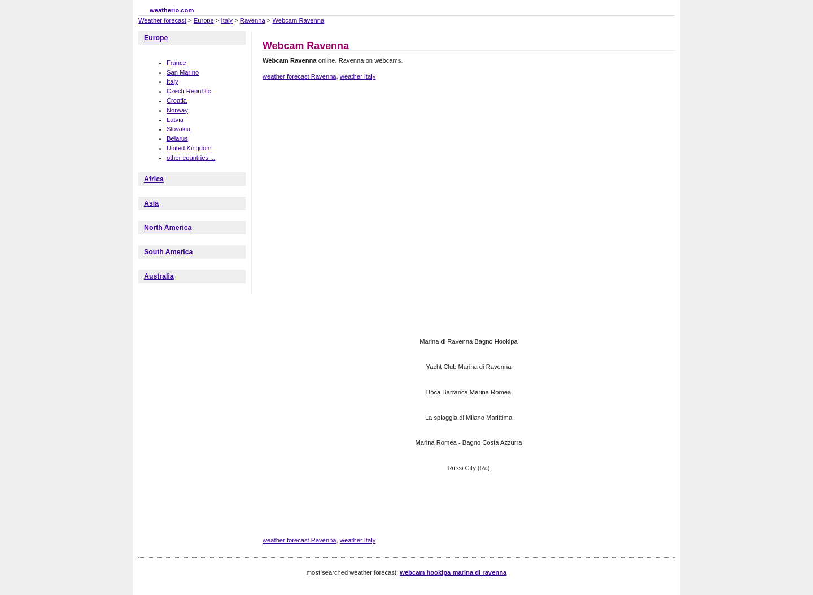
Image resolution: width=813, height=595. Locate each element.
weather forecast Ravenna (299, 76)
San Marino (183, 72)
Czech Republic (189, 91)
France (176, 62)
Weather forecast (162, 20)
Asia (151, 203)
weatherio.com (172, 10)
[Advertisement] (468, 128)
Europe (204, 20)
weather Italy (357, 76)
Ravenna (252, 20)
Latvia (175, 119)
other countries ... (191, 157)
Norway (177, 110)
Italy (227, 20)
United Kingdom (189, 148)
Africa (154, 179)
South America (168, 252)
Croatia (177, 100)
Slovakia (178, 128)
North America (167, 228)
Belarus (177, 138)
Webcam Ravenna (298, 20)
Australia (159, 276)
